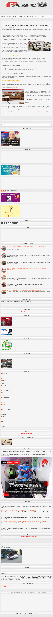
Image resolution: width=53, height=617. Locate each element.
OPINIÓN (11, 19)
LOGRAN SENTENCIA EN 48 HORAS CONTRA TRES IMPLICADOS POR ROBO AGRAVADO (26, 290)
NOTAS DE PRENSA (6, 409)
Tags (8, 190)
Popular (3, 190)
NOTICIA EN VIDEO (30, 16)
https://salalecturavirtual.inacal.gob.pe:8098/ (40, 111)
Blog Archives (14, 190)
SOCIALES (4, 423)
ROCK (3, 421)
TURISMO (9, 16)
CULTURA (4, 380)
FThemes (35, 615)
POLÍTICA (42, 16)
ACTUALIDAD (3, 16)
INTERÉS (15, 16)
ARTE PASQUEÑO (22, 16)
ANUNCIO (4, 376)
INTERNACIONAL (18, 19)
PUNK (3, 419)
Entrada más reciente (5, 117)
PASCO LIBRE (25, 613)
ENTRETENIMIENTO (6, 390)
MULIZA (3, 404)
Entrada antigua (49, 117)
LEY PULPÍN (4, 400)
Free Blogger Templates (25, 615)
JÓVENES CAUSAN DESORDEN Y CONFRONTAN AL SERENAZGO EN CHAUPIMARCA (25, 261)
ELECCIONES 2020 (5, 385)
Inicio (28, 117)
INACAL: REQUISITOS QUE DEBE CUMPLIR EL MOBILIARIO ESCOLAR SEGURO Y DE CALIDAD (26, 25)
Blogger (35, 613)
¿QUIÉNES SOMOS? (5, 19)
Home (3, 23)
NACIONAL (4, 407)
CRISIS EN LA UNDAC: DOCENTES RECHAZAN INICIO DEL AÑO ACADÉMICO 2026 (19, 510)
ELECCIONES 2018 (5, 388)
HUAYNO (4, 395)
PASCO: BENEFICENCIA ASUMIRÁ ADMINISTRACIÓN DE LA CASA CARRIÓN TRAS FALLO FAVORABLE (24, 521)
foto (3, 392)
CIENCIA (3, 378)
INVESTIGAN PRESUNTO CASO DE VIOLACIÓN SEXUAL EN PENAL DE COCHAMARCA (26, 452)
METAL (3, 402)
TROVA (3, 426)
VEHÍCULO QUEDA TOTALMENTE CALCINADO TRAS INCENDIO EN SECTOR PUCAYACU (26, 246)
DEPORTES (37, 16)
